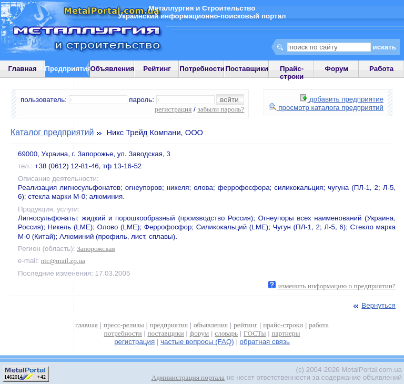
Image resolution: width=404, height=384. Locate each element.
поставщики (165, 333)
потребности (123, 333)
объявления (211, 325)
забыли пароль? (220, 109)
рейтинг (245, 325)
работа (319, 325)
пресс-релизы (124, 325)
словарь (226, 333)
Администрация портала (188, 377)
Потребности (202, 69)
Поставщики (247, 69)
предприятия (169, 325)
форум (199, 333)
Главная (22, 69)
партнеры (285, 333)
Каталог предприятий (52, 132)
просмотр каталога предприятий (326, 108)
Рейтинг (157, 69)
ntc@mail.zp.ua (63, 261)
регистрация (173, 109)
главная (86, 325)
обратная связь (265, 342)
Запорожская (96, 248)
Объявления (112, 69)
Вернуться (373, 305)
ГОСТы (255, 333)
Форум (337, 69)
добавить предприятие (341, 99)
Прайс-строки (292, 72)
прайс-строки (283, 325)
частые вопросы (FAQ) (197, 342)
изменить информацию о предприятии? (332, 286)
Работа (381, 69)
